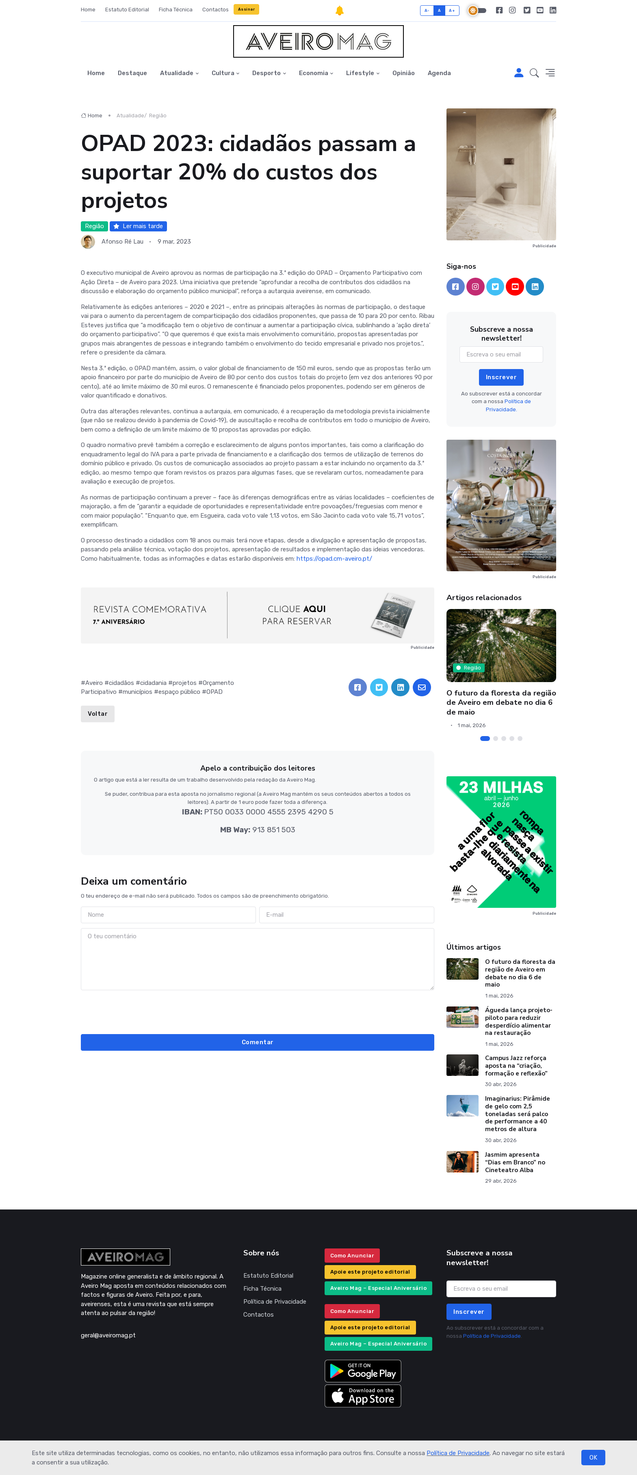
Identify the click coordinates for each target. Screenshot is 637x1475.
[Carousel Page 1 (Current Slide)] (485, 738)
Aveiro (94, 683)
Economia (313, 73)
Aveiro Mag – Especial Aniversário (378, 1288)
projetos (185, 683)
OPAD (214, 691)
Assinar (246, 9)
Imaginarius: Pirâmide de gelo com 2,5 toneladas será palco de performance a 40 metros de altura (517, 1114)
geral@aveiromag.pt (108, 1335)
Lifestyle (360, 73)
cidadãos (121, 683)
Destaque (132, 73)
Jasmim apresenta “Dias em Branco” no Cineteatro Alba (515, 1162)
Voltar (98, 713)
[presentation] (257, 1011)
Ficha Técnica (176, 9)
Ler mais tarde (138, 226)
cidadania (153, 683)
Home (88, 9)
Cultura (223, 73)
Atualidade (176, 73)
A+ (452, 10)
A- (427, 10)
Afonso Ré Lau (122, 241)
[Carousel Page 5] (520, 738)
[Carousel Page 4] (511, 738)
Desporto (266, 73)
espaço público (179, 691)
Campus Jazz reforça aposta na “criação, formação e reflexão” (516, 1066)
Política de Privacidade (458, 1453)
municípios (137, 691)
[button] (534, 73)
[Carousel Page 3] (503, 738)
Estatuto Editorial (127, 9)
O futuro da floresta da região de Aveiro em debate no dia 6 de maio (501, 702)
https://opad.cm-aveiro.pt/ (334, 558)
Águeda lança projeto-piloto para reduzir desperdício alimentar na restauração (518, 1021)
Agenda (439, 73)
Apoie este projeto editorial (370, 1272)
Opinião (403, 73)
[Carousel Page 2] (495, 738)
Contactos (215, 9)
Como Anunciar (352, 1256)
